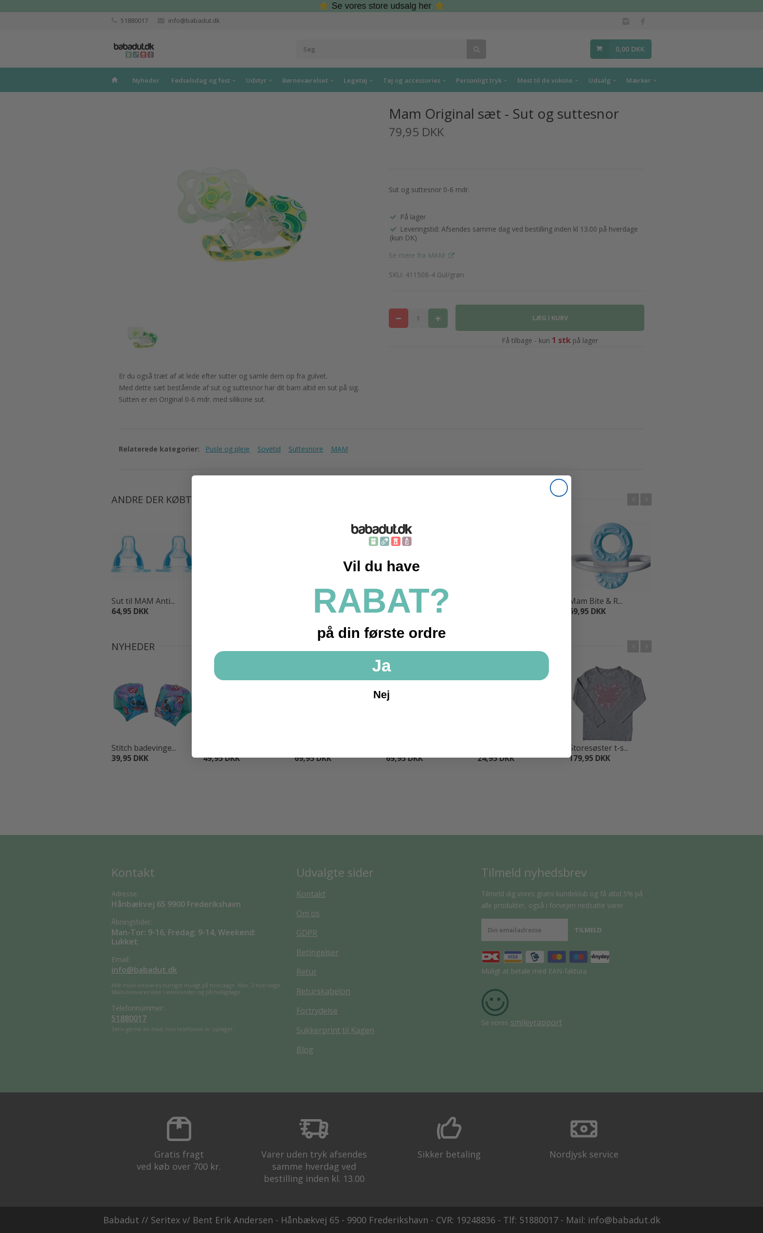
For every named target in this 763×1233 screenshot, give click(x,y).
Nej (381, 695)
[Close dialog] (558, 487)
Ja (381, 665)
